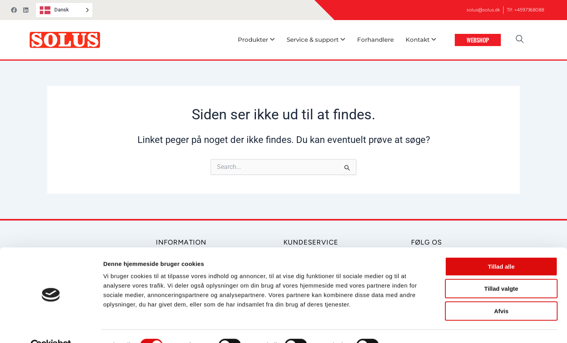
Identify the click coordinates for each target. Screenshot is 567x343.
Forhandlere (375, 39)
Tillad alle (501, 248)
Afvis (501, 293)
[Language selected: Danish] (64, 10)
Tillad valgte (501, 271)
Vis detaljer (409, 327)
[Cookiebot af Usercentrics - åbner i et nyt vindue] (51, 328)
